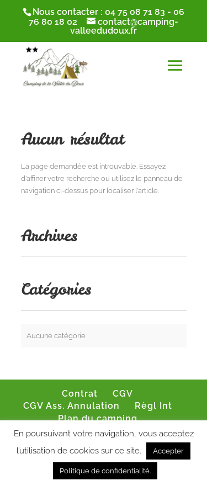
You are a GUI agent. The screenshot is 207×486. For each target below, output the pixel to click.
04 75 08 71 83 (135, 12)
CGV (123, 393)
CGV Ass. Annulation (71, 405)
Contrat (80, 393)
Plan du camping (97, 418)
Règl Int (153, 405)
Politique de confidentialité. (105, 471)
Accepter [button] (168, 451)
